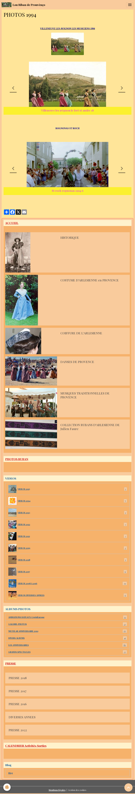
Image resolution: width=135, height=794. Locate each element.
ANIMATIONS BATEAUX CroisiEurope (67, 617)
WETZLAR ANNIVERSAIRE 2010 (67, 631)
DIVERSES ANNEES (22, 717)
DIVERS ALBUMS (67, 638)
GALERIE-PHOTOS (67, 624)
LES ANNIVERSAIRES (67, 645)
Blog (10, 773)
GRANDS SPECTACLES (67, 652)
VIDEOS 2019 (67, 548)
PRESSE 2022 (18, 730)
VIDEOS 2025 (67, 489)
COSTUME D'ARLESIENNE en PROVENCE (89, 280)
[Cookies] (7, 787)
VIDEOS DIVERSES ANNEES (67, 595)
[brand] (23, 4)
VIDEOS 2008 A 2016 (67, 583)
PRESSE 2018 (18, 678)
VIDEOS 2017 (67, 572)
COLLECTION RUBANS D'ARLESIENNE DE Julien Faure (90, 427)
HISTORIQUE (69, 238)
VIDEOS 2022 (67, 524)
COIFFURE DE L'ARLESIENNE (81, 333)
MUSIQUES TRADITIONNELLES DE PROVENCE (85, 395)
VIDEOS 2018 (67, 560)
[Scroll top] (128, 787)
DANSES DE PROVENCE (77, 362)
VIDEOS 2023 (67, 513)
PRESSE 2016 (18, 704)
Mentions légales (57, 790)
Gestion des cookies (77, 790)
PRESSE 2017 (17, 691)
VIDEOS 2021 (67, 536)
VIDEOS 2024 (67, 501)
